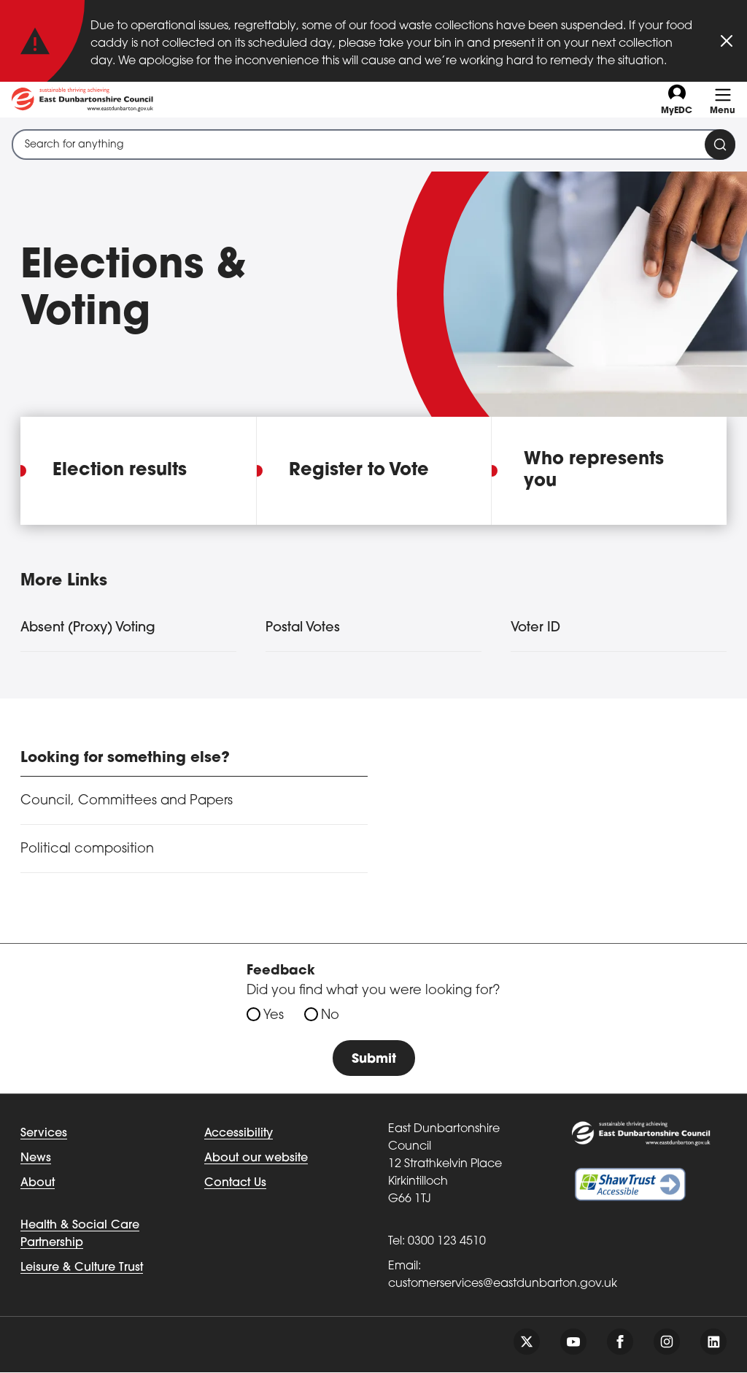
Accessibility (238, 1134)
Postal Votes (303, 628)
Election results (120, 471)
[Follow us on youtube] (573, 1342)
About (37, 1184)
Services (43, 1134)
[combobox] (373, 144)
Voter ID (535, 628)
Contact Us (235, 1184)
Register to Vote (359, 471)
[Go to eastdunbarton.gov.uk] (82, 100)
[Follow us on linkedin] (713, 1342)
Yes (273, 1016)
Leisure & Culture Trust (81, 1268)
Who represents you (594, 471)
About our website (256, 1159)
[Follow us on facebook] (620, 1342)
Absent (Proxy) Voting (87, 628)
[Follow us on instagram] (667, 1342)
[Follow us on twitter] (527, 1342)
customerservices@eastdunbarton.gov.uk (502, 1285)
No (330, 1016)
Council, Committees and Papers (126, 801)
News (35, 1159)
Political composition (87, 849)
